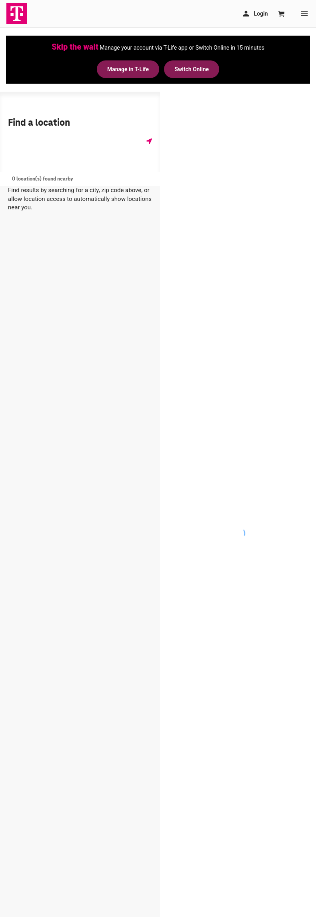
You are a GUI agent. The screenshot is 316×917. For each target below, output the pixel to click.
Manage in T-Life (128, 69)
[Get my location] (149, 141)
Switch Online (191, 69)
